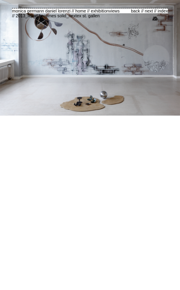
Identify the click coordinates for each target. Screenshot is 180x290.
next (149, 10)
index (163, 10)
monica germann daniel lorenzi (41, 10)
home (80, 10)
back (135, 10)
